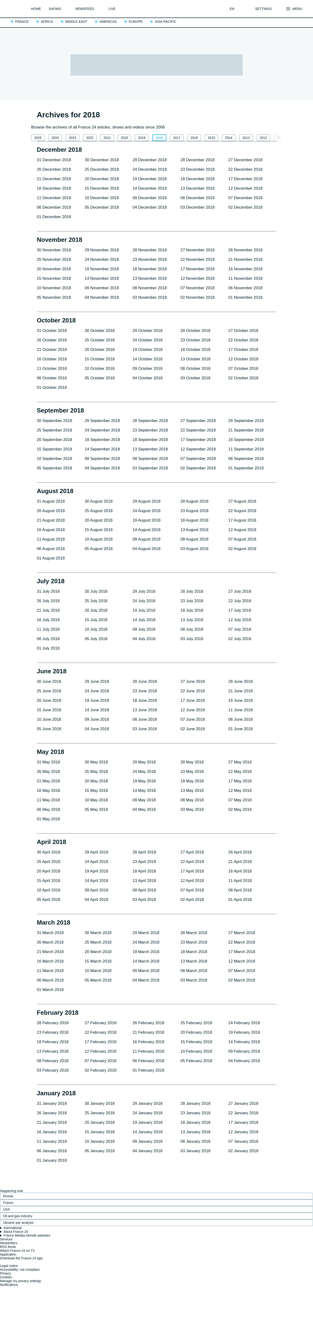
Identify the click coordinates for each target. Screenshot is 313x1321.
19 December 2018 (149, 179)
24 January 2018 (147, 1113)
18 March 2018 (194, 951)
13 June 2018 (144, 710)
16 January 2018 (52, 1132)
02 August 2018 (242, 548)
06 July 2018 (48, 639)
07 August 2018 (242, 539)
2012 (263, 138)
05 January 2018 (100, 1151)
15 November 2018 (54, 278)
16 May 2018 (48, 790)
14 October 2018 (147, 359)
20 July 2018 (96, 610)
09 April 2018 (96, 890)
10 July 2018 (96, 629)
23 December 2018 (198, 169)
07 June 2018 (193, 719)
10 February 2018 (196, 1051)
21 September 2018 (246, 430)
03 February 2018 (53, 1070)
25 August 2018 (99, 511)
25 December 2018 (102, 169)
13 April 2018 (144, 880)
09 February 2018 (244, 1051)
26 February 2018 (148, 1023)
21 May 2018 (48, 781)
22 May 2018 (239, 771)
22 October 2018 (243, 340)
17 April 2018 (192, 871)
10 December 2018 (102, 198)
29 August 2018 (146, 501)
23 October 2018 (196, 340)
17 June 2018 (193, 700)
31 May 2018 (48, 762)
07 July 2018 (239, 629)
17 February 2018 (100, 1042)
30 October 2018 (100, 330)
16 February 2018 (148, 1042)
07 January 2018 (243, 1141)
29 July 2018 (143, 591)
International (13, 1228)
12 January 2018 (243, 1132)
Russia (8, 1196)
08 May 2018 (192, 800)
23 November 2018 (149, 259)
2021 (107, 138)
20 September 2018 (54, 439)
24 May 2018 (144, 771)
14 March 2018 (145, 961)
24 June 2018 (97, 691)
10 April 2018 (48, 890)
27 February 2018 (100, 1023)
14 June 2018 (97, 710)
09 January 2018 (147, 1141)
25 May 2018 (96, 771)
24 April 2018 (96, 861)
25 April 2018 (48, 861)
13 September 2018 (150, 449)
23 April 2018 (144, 861)
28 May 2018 (192, 762)
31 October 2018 (52, 330)
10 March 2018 (98, 970)
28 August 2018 (194, 501)
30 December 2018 (102, 160)
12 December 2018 (245, 188)
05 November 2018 (54, 297)
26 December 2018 (54, 169)
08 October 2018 (196, 368)
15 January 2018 (100, 1132)
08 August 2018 (194, 539)
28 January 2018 (196, 1103)
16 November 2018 (245, 269)
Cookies (6, 1277)
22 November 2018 (198, 259)
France (8, 1203)
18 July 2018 (192, 610)
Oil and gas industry (17, 1216)
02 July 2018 (239, 639)
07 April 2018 (192, 890)
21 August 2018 (51, 520)
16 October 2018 (52, 359)
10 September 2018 (54, 458)
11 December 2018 (54, 198)
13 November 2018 (149, 278)
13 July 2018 (192, 620)
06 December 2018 (54, 207)
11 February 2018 (148, 1051)
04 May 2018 (144, 809)
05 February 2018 (196, 1061)
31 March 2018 (50, 933)
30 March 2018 (98, 933)
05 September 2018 (54, 468)
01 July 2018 (48, 648)
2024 (55, 138)
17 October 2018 (243, 349)
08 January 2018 (196, 1141)
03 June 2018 (144, 729)
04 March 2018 (145, 980)
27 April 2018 (192, 852)
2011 (280, 138)
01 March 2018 (50, 989)
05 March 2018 (98, 980)
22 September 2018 (198, 430)
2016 (194, 138)
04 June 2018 (97, 729)
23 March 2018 (194, 942)
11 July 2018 (48, 629)
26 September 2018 (246, 420)
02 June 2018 (193, 729)
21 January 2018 (52, 1122)
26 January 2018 (52, 1113)
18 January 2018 (196, 1122)
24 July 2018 (143, 601)
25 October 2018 (100, 340)
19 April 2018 (96, 871)
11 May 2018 (48, 800)
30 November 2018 (54, 250)
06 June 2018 (240, 719)
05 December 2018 (102, 207)
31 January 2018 (52, 1103)
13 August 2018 (194, 529)
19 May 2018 (144, 781)
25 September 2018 (54, 430)
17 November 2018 (198, 269)
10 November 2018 (54, 288)
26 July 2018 (48, 601)
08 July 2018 (192, 629)
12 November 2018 (198, 278)
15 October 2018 (100, 359)
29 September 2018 (102, 420)
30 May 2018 (96, 762)
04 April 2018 (96, 899)
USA (6, 1209)
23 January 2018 (196, 1113)
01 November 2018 (245, 297)
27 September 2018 (198, 420)
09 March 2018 (145, 970)
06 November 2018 (245, 288)
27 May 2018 (239, 762)
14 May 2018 (144, 790)
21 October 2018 (52, 349)
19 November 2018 (102, 269)
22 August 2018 (242, 511)
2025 (38, 138)
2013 (246, 138)
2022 (89, 138)
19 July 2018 (143, 610)
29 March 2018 (145, 933)
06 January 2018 (52, 1151)
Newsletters (8, 1243)
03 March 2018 (194, 980)
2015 (211, 138)
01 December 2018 (54, 217)
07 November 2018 (198, 288)
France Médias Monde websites (27, 1235)
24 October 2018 (147, 340)
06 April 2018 (240, 890)
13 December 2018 (198, 188)
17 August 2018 (242, 520)
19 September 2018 (102, 439)
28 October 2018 (196, 330)
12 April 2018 (192, 880)
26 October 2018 (52, 340)
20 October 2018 (100, 349)
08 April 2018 (144, 890)
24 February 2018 (244, 1023)
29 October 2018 (147, 330)
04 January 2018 (147, 1151)
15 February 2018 (196, 1042)
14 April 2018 (96, 880)
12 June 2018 (193, 710)
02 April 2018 (192, 899)
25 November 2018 (54, 259)
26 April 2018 (240, 852)
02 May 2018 (239, 809)
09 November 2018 (102, 288)
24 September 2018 (102, 430)
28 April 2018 (144, 852)
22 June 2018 (193, 691)
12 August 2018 (242, 529)
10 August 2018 (99, 539)
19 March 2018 (145, 951)
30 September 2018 (54, 420)
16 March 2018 (50, 961)
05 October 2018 (100, 378)
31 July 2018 (48, 591)
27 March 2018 (241, 933)
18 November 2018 (149, 269)
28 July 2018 (192, 591)
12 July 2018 (239, 620)
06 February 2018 (148, 1061)
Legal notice (9, 1266)
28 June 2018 (144, 681)
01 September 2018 (246, 468)
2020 (124, 138)
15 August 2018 (99, 529)
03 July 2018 (192, 639)
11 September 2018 (246, 449)
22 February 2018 (100, 1032)
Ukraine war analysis (18, 1223)
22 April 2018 (192, 861)
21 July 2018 (48, 610)
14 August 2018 (146, 529)
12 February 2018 (100, 1051)
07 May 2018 (239, 800)
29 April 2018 (96, 852)
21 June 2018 (240, 691)
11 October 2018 (52, 368)
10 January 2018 (100, 1141)
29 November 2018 (102, 250)
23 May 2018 (192, 771)
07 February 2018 (100, 1061)
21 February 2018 (148, 1032)
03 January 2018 (196, 1151)
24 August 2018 (146, 511)
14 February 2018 (244, 1042)
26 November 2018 (245, 250)
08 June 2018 (144, 719)
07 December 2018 (245, 198)
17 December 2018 (245, 179)
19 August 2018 (146, 520)
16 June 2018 (240, 700)
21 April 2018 (240, 861)
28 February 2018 (53, 1023)
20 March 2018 (98, 951)
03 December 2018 (198, 207)
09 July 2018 (143, 629)
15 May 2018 (96, 790)
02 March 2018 (241, 980)
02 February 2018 (100, 1070)
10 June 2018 (49, 719)
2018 (159, 138)
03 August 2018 (194, 548)
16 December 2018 (54, 188)
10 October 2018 (100, 368)
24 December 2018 (149, 169)
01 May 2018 (48, 819)
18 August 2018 (194, 520)
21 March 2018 (50, 951)
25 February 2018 (196, 1023)
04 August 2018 (146, 548)
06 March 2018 (50, 980)
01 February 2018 (148, 1070)
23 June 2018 (144, 691)
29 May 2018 (144, 762)
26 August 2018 (51, 511)
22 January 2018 (243, 1113)
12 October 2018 (243, 359)
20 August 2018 (99, 520)
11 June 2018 (240, 710)
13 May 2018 (192, 790)
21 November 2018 (245, 259)
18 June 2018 (144, 700)
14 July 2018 (143, 620)
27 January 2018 (243, 1103)
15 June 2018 (49, 710)
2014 (228, 138)
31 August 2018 (51, 501)
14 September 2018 (102, 449)
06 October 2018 (52, 378)
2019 (141, 138)
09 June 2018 (97, 719)
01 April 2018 (240, 899)
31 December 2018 (54, 160)
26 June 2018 (240, 681)
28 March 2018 (194, 933)
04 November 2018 (102, 297)
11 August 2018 (51, 539)
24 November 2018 (102, 259)
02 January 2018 (243, 1151)
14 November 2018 (102, 278)
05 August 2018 (99, 548)
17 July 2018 (239, 610)
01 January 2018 (52, 1160)
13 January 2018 (196, 1132)
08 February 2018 (53, 1061)
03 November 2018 (149, 297)
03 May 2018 (192, 809)
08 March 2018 (194, 970)
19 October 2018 (147, 349)
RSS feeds (8, 1247)
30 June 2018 (49, 681)
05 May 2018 (96, 809)
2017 (177, 138)
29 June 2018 (97, 681)
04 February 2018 (244, 1061)
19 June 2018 (97, 700)
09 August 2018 (146, 539)
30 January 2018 (100, 1103)
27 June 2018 (193, 681)
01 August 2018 (51, 558)
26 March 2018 (50, 942)
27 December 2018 (245, 160)
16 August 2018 (51, 529)
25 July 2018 (96, 601)
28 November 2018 (149, 250)
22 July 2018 (239, 601)
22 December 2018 (245, 169)
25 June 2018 (49, 691)
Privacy (5, 1273)
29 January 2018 (147, 1103)
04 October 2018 (147, 378)
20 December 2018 (102, 179)
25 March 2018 (98, 942)
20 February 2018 (196, 1032)
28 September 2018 (150, 420)
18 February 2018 (53, 1042)
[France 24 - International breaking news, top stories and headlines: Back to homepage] (17, 8)
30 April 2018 (48, 852)
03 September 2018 (150, 468)
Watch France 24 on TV (17, 1250)
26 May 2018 (48, 771)
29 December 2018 (149, 160)
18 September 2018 (150, 439)
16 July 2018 (48, 620)
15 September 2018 (54, 449)
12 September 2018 (198, 449)
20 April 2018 (48, 871)
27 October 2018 (243, 330)
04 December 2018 (149, 207)
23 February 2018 (53, 1032)
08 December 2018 (198, 198)
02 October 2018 (243, 378)
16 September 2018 (246, 439)
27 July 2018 (239, 591)
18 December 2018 (198, 179)
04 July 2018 (143, 639)
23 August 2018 (194, 511)
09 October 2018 (147, 368)
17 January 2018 (243, 1122)
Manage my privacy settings (20, 1281)
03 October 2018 (196, 378)
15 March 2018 (98, 961)
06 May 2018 (48, 809)
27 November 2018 (198, 250)
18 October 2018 (196, 349)
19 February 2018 (244, 1032)
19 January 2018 (147, 1122)
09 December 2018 (149, 198)
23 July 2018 (192, 601)
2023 (72, 138)
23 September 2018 (150, 430)
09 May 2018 (144, 800)
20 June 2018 (49, 700)
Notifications (9, 1285)
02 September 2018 (198, 468)
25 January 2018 (100, 1113)
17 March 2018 (241, 951)
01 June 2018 (240, 729)
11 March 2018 (50, 970)
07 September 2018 (198, 458)
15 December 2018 (102, 188)
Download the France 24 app (21, 1258)
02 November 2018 (198, 297)
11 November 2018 (245, 278)
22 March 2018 (241, 942)
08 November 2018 (149, 288)
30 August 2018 (99, 501)
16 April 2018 (240, 871)
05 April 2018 (48, 899)
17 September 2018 (198, 439)
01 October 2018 (52, 387)
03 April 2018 (144, 899)
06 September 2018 (246, 458)
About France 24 (16, 1232)
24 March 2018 (145, 942)
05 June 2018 (49, 729)
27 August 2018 (242, 501)
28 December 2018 (198, 160)
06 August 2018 (51, 548)
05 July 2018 (96, 639)
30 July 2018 (96, 591)
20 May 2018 (96, 781)
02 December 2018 (245, 207)
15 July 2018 (96, 620)
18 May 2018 (192, 781)
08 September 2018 (150, 458)
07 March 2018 (241, 970)
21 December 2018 (54, 179)
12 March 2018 (241, 961)
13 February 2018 (53, 1051)
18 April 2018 (144, 871)
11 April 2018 (240, 880)
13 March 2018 (194, 961)
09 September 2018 (102, 458)
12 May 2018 (239, 790)
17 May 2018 (239, 781)
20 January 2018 (100, 1122)
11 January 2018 (52, 1141)
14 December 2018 (149, 188)
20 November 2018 (54, 269)
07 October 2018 (243, 368)
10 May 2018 (96, 800)
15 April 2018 (48, 880)
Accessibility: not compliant (20, 1269)
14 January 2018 (147, 1132)
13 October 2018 (196, 359)
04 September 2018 (102, 468)
